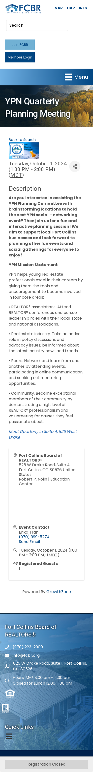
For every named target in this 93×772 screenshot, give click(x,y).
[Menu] (76, 77)
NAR (59, 8)
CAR (71, 8)
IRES (83, 8)
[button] (20, 44)
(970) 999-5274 (34, 537)
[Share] (74, 166)
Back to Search (22, 139)
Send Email (29, 541)
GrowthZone (58, 592)
